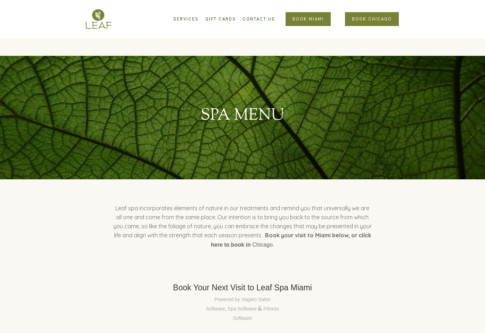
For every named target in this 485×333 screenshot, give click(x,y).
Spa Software (242, 308)
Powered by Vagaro (235, 299)
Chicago (262, 245)
